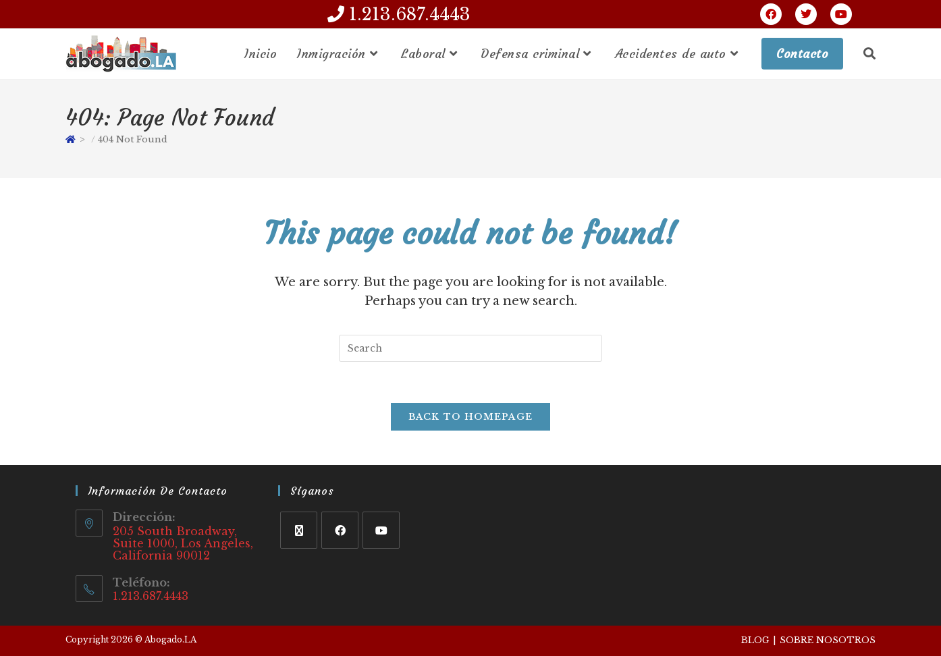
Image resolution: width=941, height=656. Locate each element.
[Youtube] (381, 530)
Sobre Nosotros (828, 640)
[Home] (70, 139)
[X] (298, 530)
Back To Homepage (470, 416)
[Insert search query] (470, 348)
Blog (755, 640)
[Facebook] (339, 530)
